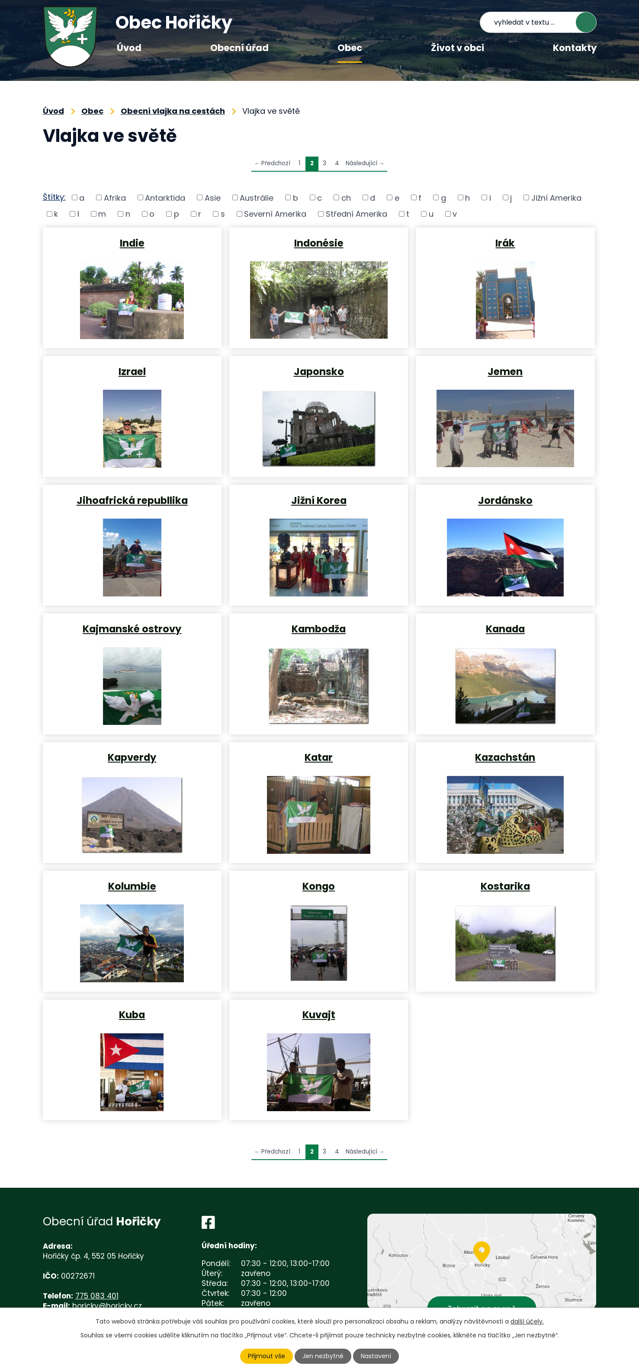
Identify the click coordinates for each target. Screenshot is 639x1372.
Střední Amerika (356, 213)
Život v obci (457, 48)
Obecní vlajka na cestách (173, 111)
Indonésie (319, 242)
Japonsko (319, 371)
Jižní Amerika (556, 197)
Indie (132, 242)
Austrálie (256, 197)
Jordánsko (505, 500)
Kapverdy (132, 756)
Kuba (132, 1014)
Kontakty (575, 48)
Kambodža (319, 628)
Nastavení (376, 1356)
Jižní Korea (319, 500)
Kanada (505, 628)
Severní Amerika (275, 213)
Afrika (115, 197)
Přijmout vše (266, 1356)
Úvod (129, 48)
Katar (319, 756)
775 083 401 (97, 1296)
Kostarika (505, 885)
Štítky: (54, 197)
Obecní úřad (239, 48)
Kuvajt (318, 1014)
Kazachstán (505, 756)
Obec (349, 48)
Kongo (318, 885)
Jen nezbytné (323, 1356)
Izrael (132, 371)
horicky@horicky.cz (107, 1306)
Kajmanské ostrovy (132, 628)
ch (346, 197)
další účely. (527, 1321)
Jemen (505, 371)
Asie (213, 197)
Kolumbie (132, 885)
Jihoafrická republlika (132, 500)
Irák (505, 242)
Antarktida (165, 197)
